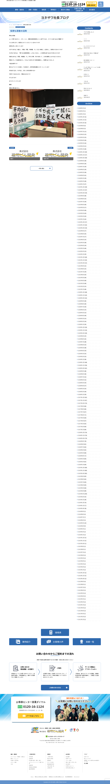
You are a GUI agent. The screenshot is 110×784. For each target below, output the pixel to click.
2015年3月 (81, 493)
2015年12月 (81, 467)
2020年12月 (81, 292)
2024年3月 (81, 178)
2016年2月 (81, 461)
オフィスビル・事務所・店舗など (18, 756)
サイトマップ (76, 776)
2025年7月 (81, 131)
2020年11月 (81, 295)
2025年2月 (81, 146)
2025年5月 (81, 137)
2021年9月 (81, 266)
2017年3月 (81, 423)
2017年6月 (81, 415)
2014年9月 (81, 511)
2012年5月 (81, 593)
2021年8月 (81, 268)
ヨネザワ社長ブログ (17, 24)
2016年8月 (81, 444)
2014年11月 (81, 505)
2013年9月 (81, 546)
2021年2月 (81, 286)
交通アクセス (68, 758)
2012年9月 (81, 581)
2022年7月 (81, 236)
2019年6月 (81, 344)
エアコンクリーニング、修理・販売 (36, 763)
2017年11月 (81, 400)
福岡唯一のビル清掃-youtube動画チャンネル (91, 761)
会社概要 (68, 756)
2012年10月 (81, 578)
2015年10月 (81, 473)
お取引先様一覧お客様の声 (79, 10)
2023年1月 (81, 219)
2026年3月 (81, 108)
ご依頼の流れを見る (55, 688)
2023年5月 (81, 207)
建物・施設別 (19, 10)
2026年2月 (81, 111)
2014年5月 (81, 523)
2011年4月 (81, 610)
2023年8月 (81, 198)
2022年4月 (81, 245)
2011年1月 (81, 619)
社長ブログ (86, 756)
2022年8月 (81, 233)
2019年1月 (81, 359)
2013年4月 (81, 561)
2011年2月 (81, 616)
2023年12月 (81, 187)
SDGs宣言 (68, 764)
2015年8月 (81, 479)
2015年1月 (81, 499)
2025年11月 (81, 119)
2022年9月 (81, 230)
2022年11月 (81, 225)
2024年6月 (81, 169)
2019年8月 (81, 339)
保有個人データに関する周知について (56, 776)
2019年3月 (81, 353)
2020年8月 (81, 304)
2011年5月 (81, 607)
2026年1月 (81, 114)
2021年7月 (81, 271)
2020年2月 (81, 321)
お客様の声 (55, 642)
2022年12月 (81, 222)
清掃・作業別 (32, 10)
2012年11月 (81, 575)
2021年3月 (81, 283)
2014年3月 (81, 528)
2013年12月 (81, 537)
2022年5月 (81, 242)
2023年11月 (81, 190)
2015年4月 (81, 491)
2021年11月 (81, 260)
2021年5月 (81, 277)
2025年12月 (81, 116)
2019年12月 (81, 327)
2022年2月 (81, 251)
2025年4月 (81, 140)
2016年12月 (81, 432)
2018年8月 (81, 374)
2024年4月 (81, 175)
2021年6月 (81, 274)
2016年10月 (81, 438)
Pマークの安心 (50, 762)
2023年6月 (81, 204)
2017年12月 (81, 397)
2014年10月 (81, 508)
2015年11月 (81, 470)
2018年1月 (81, 394)
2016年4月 (81, 455)
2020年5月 (81, 312)
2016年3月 (81, 458)
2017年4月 (81, 420)
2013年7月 (81, 552)
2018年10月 (81, 368)
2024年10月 (81, 157)
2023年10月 (81, 192)
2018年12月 (81, 362)
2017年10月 (81, 403)
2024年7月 (81, 166)
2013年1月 (81, 569)
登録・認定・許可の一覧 (71, 762)
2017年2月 (81, 426)
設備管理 (31, 765)
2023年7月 (81, 201)
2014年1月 (81, 534)
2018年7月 (81, 377)
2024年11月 (81, 154)
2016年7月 (81, 447)
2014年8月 (81, 514)
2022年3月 (81, 248)
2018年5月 (81, 382)
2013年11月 (81, 540)
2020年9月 (81, 301)
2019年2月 (81, 356)
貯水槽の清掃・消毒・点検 (35, 760)
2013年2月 (81, 566)
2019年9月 (81, 336)
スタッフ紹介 (68, 760)
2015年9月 (81, 476)
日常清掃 (31, 756)
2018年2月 (81, 391)
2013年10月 (81, 543)
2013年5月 (81, 558)
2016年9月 (81, 441)
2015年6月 (81, 485)
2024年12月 (81, 152)
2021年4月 (81, 280)
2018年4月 (81, 385)
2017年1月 (81, 429)
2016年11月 (81, 435)
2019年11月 (81, 330)
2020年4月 (81, 315)
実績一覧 (87, 642)
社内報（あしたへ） (70, 766)
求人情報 (86, 763)
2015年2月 (81, 496)
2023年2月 (81, 216)
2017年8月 (81, 409)
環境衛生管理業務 (33, 767)
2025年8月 (81, 128)
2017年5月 (81, 417)
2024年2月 (81, 181)
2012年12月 (81, 572)
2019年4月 (81, 350)
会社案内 (92, 10)
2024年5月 (81, 172)
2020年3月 (81, 318)
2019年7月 (81, 341)
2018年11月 (81, 365)
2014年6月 (81, 520)
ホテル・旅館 (13, 762)
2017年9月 (81, 406)
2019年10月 (81, 333)
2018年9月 (81, 371)
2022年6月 (81, 239)
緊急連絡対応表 (50, 764)
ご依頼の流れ (50, 756)
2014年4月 (81, 526)
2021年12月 (81, 257)
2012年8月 (81, 584)
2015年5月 (81, 488)
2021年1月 (81, 289)
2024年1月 (81, 184)
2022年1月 (81, 254)
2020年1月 (81, 324)
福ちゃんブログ (87, 758)
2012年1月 (81, 604)
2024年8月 (81, 163)
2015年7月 (81, 482)
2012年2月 (81, 602)
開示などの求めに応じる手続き (41, 776)
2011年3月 (81, 613)
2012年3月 (81, 599)
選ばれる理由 (65, 10)
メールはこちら (31, 715)
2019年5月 (81, 347)
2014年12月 (81, 502)
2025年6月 (81, 134)
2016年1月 (81, 464)
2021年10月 (81, 263)
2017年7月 (81, 412)
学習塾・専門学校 (14, 760)
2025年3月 (81, 143)
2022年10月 (81, 228)
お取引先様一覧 (50, 766)
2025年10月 (81, 122)
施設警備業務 (32, 769)
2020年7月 (81, 306)
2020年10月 (81, 298)
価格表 (44, 10)
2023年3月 (81, 213)
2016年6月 (81, 450)
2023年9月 (81, 195)
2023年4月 (81, 210)
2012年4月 (81, 596)
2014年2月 (81, 531)
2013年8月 (81, 549)
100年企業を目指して (70, 767)
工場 (12, 764)
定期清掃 (31, 758)
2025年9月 (81, 125)
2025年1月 (81, 149)
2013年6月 (81, 555)
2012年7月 (81, 587)
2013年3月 (81, 564)
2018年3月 (81, 388)
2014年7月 (81, 517)
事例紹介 (53, 10)
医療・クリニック (14, 758)
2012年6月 (81, 590)
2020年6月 (81, 309)
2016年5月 (81, 453)
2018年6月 (81, 379)
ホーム (10, 24)
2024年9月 (81, 160)
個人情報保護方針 (68, 776)
